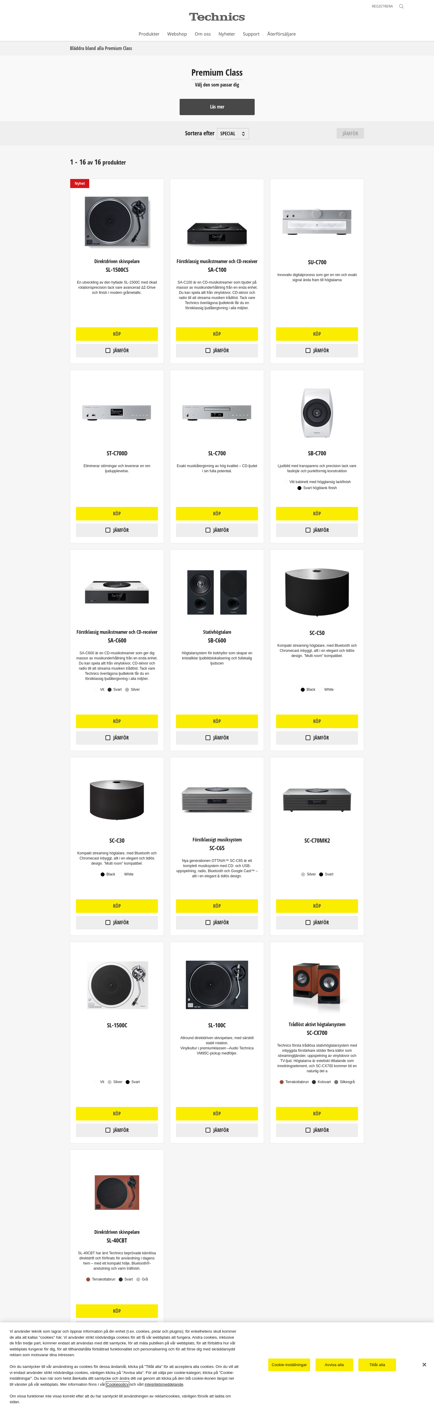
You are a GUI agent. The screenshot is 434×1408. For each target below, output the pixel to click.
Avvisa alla (334, 1364)
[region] (217, 1365)
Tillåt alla (377, 1364)
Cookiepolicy (117, 1384)
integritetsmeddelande (164, 1384)
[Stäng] (424, 1364)
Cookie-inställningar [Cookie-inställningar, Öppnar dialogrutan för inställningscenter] (289, 1364)
